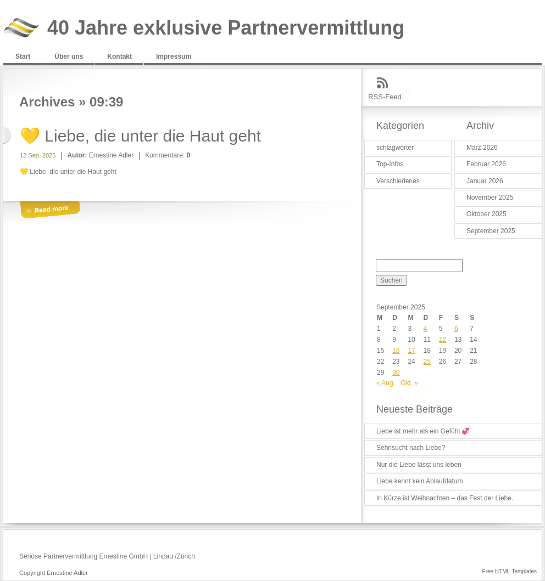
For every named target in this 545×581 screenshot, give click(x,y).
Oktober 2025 (486, 214)
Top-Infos (389, 164)
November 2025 (489, 197)
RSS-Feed (385, 97)
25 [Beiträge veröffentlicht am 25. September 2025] (427, 361)
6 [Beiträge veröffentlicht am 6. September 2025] (456, 328)
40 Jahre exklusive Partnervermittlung (225, 28)
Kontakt (119, 56)
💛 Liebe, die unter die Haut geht (140, 136)
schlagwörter (395, 147)
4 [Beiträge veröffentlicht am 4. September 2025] (425, 328)
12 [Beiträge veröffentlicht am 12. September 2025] (442, 339)
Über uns (68, 56)
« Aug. (385, 383)
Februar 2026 (486, 164)
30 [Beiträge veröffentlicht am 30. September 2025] (395, 372)
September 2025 (490, 231)
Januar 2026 (484, 181)
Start (22, 56)
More (50, 210)
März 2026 (482, 147)
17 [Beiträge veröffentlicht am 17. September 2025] (411, 350)
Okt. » (409, 383)
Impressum (173, 56)
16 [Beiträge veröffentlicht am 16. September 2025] (395, 350)
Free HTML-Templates (509, 571)
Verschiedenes (398, 181)
